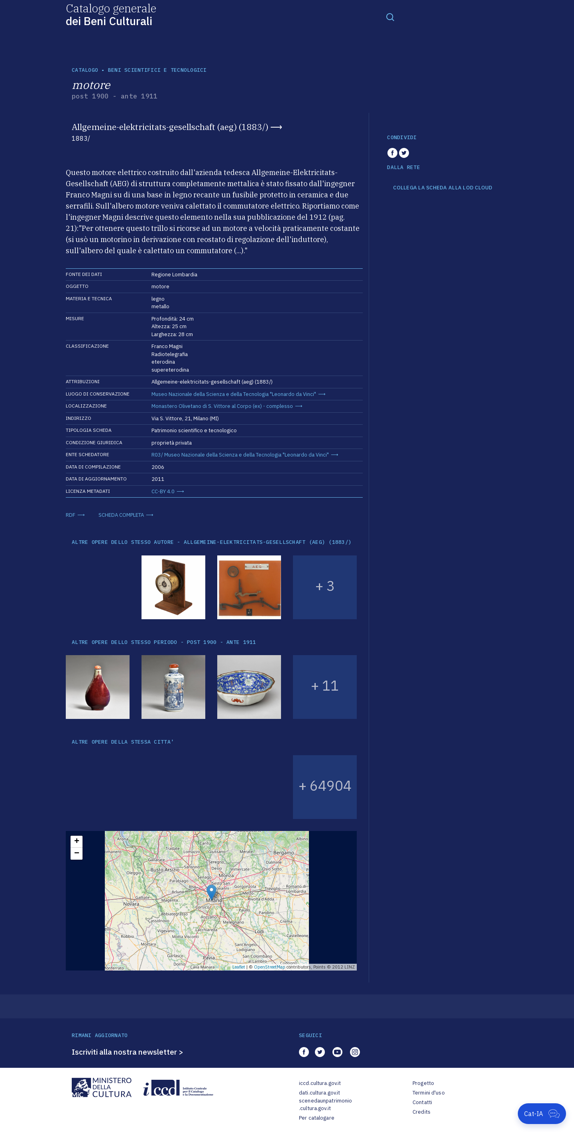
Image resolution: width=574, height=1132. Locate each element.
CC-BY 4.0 (163, 491)
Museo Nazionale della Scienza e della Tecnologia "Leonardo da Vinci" (233, 394)
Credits (422, 1111)
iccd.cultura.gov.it (320, 1083)
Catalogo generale (111, 14)
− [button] (76, 854)
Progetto (423, 1083)
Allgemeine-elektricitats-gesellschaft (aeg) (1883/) (170, 126)
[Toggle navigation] (390, 17)
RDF (70, 515)
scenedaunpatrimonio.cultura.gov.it (325, 1104)
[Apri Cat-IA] (542, 1113)
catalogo (85, 70)
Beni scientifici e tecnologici (157, 70)
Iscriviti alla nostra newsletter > (127, 1052)
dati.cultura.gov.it (319, 1092)
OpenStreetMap (269, 967)
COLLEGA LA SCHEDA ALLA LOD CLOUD (442, 188)
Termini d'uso (429, 1092)
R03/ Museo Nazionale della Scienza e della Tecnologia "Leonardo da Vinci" (240, 454)
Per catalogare (316, 1117)
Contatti (422, 1102)
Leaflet (238, 967)
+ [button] (76, 842)
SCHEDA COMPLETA (121, 515)
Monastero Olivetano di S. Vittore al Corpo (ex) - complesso (222, 406)
